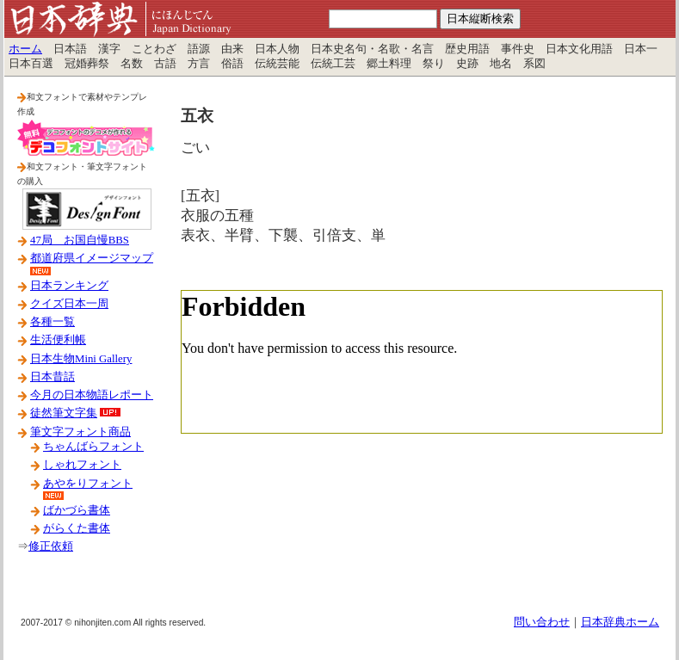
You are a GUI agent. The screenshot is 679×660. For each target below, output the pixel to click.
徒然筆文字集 (63, 413)
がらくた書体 (76, 528)
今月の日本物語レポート (91, 395)
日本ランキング (69, 286)
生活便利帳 (58, 340)
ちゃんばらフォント (93, 447)
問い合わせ (542, 622)
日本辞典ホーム (620, 622)
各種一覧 (52, 322)
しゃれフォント (82, 465)
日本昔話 (52, 377)
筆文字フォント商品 (80, 432)
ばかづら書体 (76, 510)
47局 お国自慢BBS (79, 240)
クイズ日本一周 (69, 304)
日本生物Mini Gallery (81, 359)
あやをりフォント (88, 484)
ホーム (25, 49)
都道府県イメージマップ (91, 258)
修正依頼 (50, 546)
